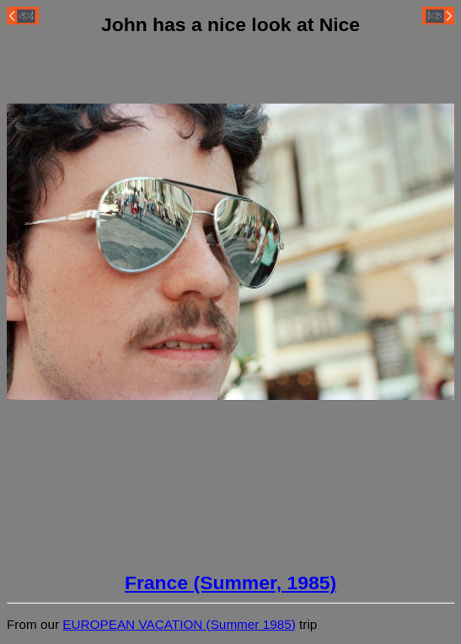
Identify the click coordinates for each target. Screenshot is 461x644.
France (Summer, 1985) (230, 582)
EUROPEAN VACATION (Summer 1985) (179, 624)
